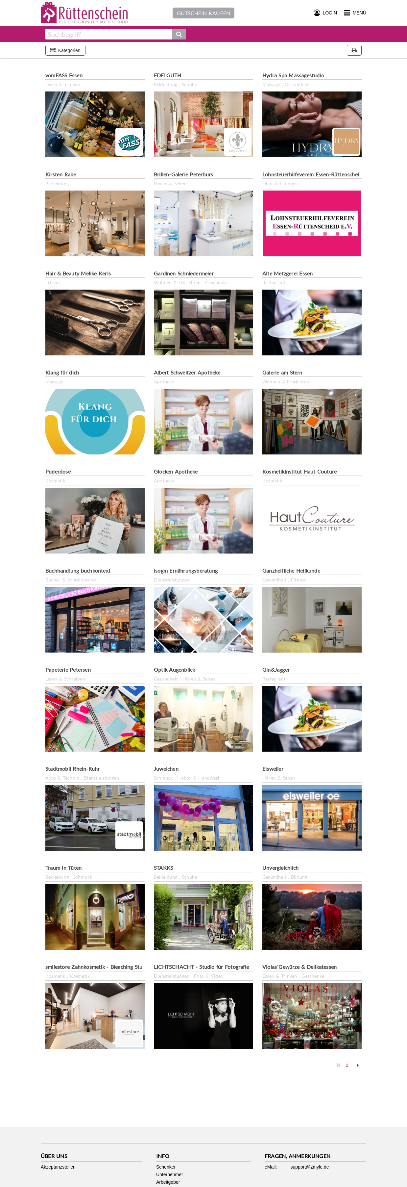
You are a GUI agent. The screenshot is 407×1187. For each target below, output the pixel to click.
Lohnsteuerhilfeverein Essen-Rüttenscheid (312, 174)
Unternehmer (169, 1174)
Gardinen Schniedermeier (184, 273)
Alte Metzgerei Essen (287, 273)
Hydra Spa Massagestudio (293, 75)
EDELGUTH (167, 75)
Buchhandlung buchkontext (77, 570)
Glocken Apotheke (176, 471)
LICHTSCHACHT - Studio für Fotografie (201, 967)
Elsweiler (272, 768)
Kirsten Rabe (60, 174)
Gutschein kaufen (203, 13)
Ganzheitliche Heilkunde (291, 570)
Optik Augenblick (174, 669)
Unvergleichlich (280, 867)
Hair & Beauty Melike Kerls (78, 273)
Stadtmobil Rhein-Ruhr (72, 768)
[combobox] (108, 34)
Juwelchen (166, 768)
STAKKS (163, 867)
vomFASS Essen (64, 75)
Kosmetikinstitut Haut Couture (299, 471)
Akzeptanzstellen (58, 1167)
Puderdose (58, 471)
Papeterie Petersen (68, 669)
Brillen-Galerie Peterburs (183, 174)
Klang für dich (62, 372)
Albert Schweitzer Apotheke (187, 372)
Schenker (166, 1167)
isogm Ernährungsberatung (186, 570)
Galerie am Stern (282, 372)
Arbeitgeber (168, 1182)
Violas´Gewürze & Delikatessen (299, 967)
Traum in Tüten (63, 867)
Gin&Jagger (276, 669)
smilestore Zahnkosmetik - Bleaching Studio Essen (105, 967)
